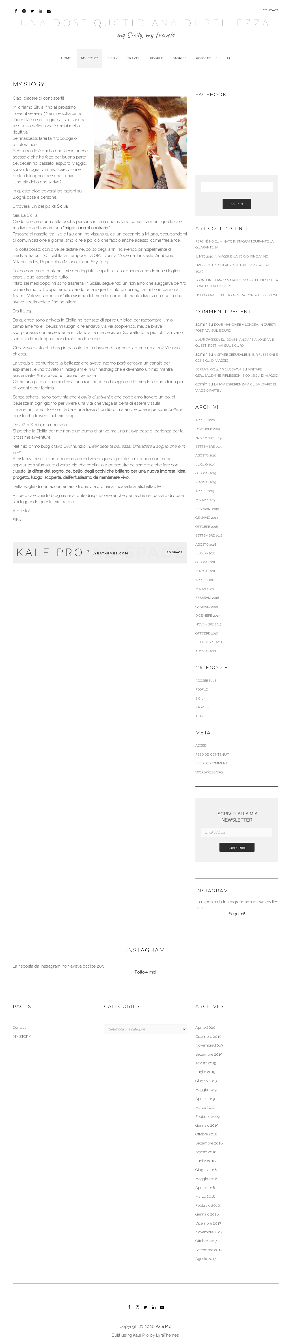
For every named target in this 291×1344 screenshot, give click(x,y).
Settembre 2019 (208, 447)
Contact (270, 10)
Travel (134, 58)
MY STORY (89, 58)
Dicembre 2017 (207, 616)
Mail (161, 1306)
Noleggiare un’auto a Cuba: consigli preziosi (236, 295)
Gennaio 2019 (206, 518)
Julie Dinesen (207, 340)
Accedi (201, 745)
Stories (179, 58)
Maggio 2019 (205, 482)
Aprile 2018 (204, 580)
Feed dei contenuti (212, 754)
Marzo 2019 (205, 500)
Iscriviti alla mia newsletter (237, 816)
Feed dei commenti (212, 763)
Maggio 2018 (205, 571)
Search (237, 204)
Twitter (145, 1306)
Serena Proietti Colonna (218, 369)
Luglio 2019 (205, 464)
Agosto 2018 (205, 544)
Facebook (129, 1306)
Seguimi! (237, 913)
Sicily (113, 58)
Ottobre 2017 (206, 633)
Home (66, 58)
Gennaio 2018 (206, 607)
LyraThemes (167, 1335)
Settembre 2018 (208, 535)
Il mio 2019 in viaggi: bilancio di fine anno (231, 256)
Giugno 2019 (205, 473)
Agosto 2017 (205, 651)
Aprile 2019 (204, 491)
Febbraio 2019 (207, 509)
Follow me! (145, 972)
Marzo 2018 (205, 589)
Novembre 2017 (208, 624)
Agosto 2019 (205, 455)
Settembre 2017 (208, 642)
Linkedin (153, 1306)
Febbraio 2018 (207, 598)
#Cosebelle (207, 58)
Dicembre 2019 (207, 429)
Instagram (137, 1306)
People (156, 58)
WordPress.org (209, 772)
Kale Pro (164, 1326)
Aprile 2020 (205, 420)
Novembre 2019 (208, 438)
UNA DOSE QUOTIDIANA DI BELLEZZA (145, 22)
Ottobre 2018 (206, 527)
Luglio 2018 (205, 553)
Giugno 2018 (205, 562)
